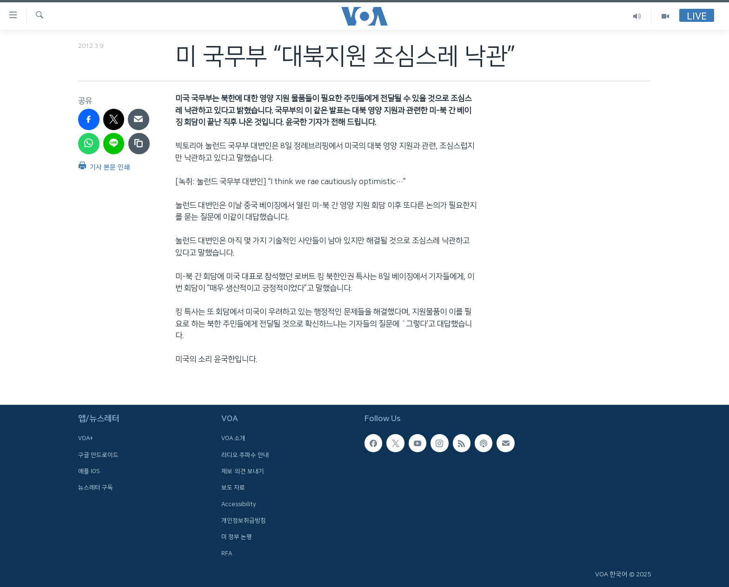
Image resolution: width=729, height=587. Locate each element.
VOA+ (85, 438)
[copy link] (139, 143)
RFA (226, 553)
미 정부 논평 (236, 537)
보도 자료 (233, 487)
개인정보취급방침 (243, 520)
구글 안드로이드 (98, 455)
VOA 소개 (233, 438)
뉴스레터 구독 (95, 487)
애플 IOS (89, 471)
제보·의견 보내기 (242, 471)
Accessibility (238, 504)
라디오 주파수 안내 (245, 455)
